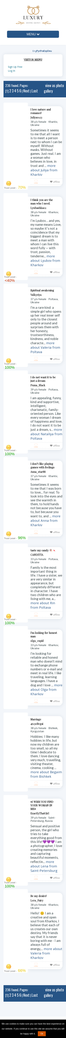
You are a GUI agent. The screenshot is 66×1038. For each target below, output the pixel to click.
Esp (45, 50)
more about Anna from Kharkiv (45, 520)
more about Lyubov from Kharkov (45, 260)
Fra (41, 50)
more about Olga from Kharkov (46, 689)
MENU (33, 34)
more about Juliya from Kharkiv (43, 170)
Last (35, 90)
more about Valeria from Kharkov (46, 953)
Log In (11, 70)
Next (26, 90)
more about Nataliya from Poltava (46, 434)
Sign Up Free (15, 66)
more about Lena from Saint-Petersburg (43, 866)
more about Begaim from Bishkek (46, 774)
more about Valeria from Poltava (45, 347)
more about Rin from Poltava (42, 605)
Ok (41, 1034)
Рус (38, 50)
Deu (49, 50)
